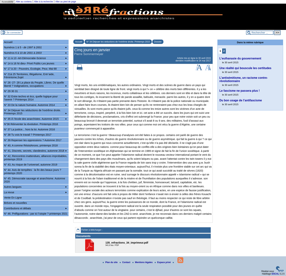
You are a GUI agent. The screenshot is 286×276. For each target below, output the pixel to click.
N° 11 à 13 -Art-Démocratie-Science (35, 58)
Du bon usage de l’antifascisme (240, 100)
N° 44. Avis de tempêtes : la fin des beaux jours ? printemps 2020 (32, 171)
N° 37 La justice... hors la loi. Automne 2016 (29, 129)
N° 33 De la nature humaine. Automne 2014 (35, 105)
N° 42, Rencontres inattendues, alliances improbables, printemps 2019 (35, 158)
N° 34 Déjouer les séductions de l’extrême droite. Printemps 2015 (118, 41)
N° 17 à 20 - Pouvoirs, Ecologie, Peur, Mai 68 (35, 68)
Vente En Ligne (13, 197)
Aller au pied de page (65, 1)
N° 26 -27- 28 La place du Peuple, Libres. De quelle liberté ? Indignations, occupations (35, 84)
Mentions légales (142, 262)
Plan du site (110, 262)
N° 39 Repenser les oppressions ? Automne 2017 (32, 140)
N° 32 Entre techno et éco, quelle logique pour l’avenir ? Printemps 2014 (35, 98)
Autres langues (35, 186)
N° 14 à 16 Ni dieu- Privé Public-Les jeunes (35, 63)
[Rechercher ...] (259, 33)
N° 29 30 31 (35, 91)
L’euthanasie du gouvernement (240, 58)
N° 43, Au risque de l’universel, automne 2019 (30, 164)
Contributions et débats (35, 208)
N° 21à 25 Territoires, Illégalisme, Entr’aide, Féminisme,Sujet (35, 76)
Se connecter (14, 32)
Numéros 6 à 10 (35, 52)
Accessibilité (7, 2)
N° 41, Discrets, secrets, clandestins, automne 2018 (35, 150)
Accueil (78, 41)
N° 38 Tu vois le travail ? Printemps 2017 (27, 134)
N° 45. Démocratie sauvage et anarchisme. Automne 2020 (34, 180)
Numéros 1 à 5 (35, 47)
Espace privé (163, 262)
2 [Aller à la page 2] (224, 50)
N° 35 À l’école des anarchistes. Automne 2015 (35, 118)
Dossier (158, 41)
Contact (125, 262)
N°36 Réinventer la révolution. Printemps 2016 (31, 124)
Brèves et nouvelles (15, 202)
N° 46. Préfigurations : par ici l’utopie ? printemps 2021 (35, 213)
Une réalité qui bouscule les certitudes (245, 68)
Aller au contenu (24, 1)
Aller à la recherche (43, 1)
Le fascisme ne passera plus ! (239, 90)
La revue (35, 192)
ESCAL (275, 274)
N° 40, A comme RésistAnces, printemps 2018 (31, 145)
